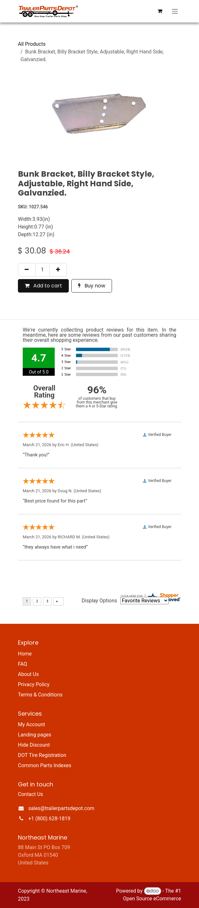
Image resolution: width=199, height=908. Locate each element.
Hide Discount (34, 745)
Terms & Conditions (40, 695)
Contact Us (30, 794)
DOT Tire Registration (42, 755)
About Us (28, 674)
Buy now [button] (91, 285)
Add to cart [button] (43, 285)
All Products (31, 44)
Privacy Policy (34, 684)
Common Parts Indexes (44, 765)
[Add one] (58, 270)
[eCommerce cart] (160, 11)
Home (25, 654)
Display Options (99, 601)
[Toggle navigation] (175, 11)
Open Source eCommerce (152, 899)
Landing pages (34, 735)
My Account (31, 724)
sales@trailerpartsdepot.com (61, 808)
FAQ (22, 664)
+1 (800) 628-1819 (49, 819)
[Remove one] (27, 270)
